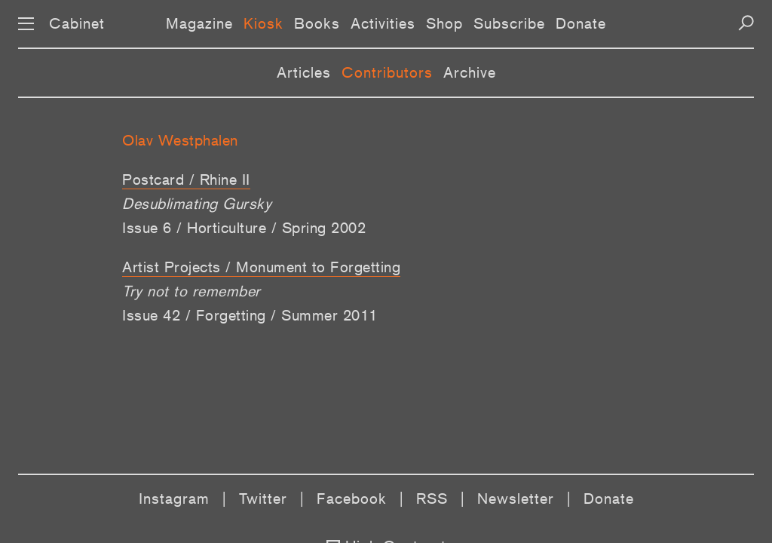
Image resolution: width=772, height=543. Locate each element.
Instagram (174, 498)
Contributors (387, 72)
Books (317, 23)
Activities (383, 23)
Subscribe (509, 23)
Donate (581, 23)
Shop (444, 23)
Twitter (263, 498)
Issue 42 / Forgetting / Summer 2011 (250, 315)
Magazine (199, 23)
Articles (304, 72)
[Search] (746, 23)
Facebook (352, 498)
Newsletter (515, 498)
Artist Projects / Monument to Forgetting (261, 267)
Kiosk (263, 23)
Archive (469, 72)
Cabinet (77, 23)
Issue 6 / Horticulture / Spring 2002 (244, 228)
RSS (432, 498)
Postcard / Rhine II (186, 179)
